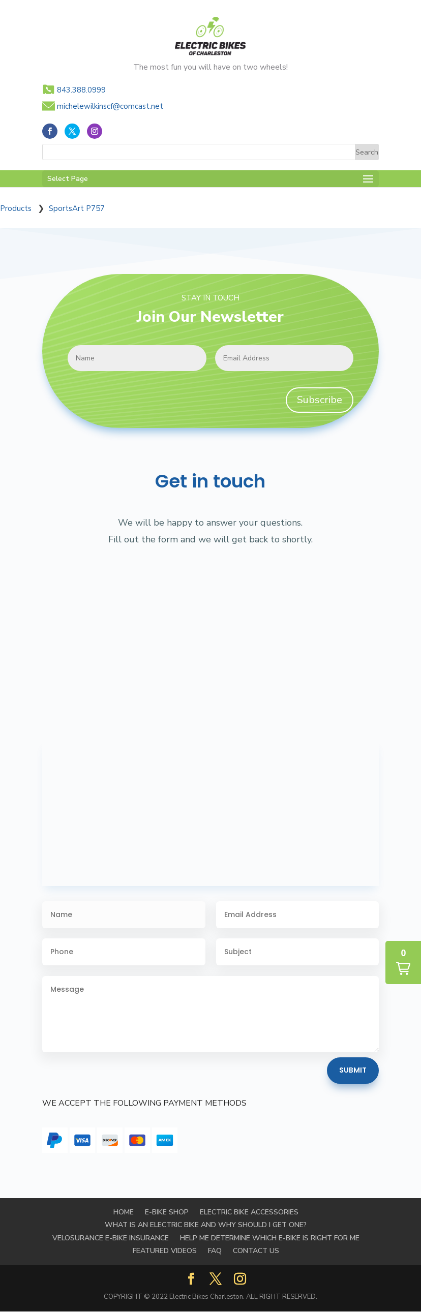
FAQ (215, 1251)
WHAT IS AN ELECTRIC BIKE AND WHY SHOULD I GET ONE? (206, 1225)
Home (123, 1212)
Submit (353, 1070)
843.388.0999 (81, 90)
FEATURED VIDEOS (165, 1251)
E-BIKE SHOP (167, 1212)
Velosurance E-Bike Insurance (110, 1238)
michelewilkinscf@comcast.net (110, 106)
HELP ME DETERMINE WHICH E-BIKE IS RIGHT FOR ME (269, 1238)
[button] (403, 962)
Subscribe (319, 400)
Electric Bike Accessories (249, 1212)
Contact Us (256, 1251)
